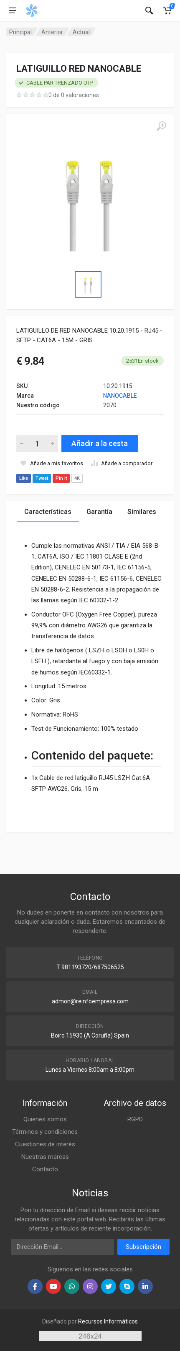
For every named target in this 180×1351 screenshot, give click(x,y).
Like (23, 478)
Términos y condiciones (45, 1131)
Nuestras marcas (45, 1157)
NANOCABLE (120, 395)
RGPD (135, 1119)
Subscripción (143, 1247)
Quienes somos (45, 1119)
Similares (141, 512)
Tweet (41, 478)
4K (77, 478)
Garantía (99, 512)
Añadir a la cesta (99, 443)
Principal (20, 32)
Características (47, 512)
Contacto (45, 1169)
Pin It (61, 478)
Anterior (52, 32)
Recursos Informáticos (108, 1321)
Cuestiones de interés (45, 1144)
